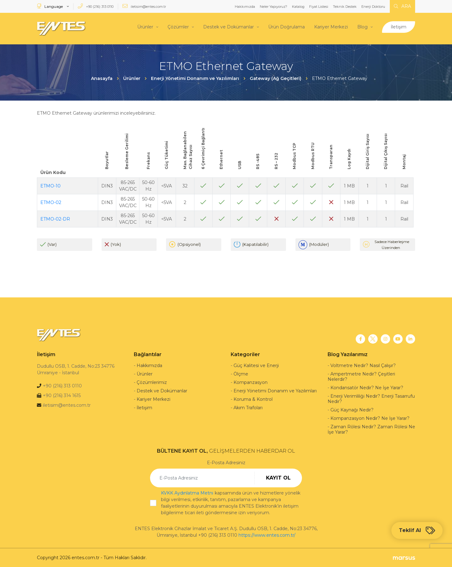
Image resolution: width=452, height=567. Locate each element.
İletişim (398, 26)
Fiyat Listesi (318, 6)
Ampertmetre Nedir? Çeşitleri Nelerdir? (361, 376)
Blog (362, 26)
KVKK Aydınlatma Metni (187, 492)
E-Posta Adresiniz (226, 462)
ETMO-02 (50, 202)
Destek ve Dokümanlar (228, 26)
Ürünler (145, 26)
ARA (402, 6)
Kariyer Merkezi (331, 26)
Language (50, 6)
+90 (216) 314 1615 (62, 395)
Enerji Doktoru (373, 6)
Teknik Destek (345, 6)
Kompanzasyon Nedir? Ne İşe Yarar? (369, 418)
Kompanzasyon (251, 382)
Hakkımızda (245, 6)
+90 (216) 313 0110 (95, 6)
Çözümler (178, 26)
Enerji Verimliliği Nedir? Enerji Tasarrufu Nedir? (371, 398)
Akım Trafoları (248, 407)
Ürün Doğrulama (286, 26)
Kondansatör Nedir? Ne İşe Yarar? (366, 387)
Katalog (298, 6)
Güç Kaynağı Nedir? (352, 409)
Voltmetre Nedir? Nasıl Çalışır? (363, 365)
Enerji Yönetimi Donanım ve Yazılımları (275, 390)
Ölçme (241, 373)
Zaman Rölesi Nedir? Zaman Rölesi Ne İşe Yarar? (371, 429)
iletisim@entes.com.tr (144, 6)
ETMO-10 (50, 185)
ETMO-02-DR (55, 218)
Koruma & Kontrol (253, 399)
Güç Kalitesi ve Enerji (256, 365)
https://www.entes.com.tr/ (267, 535)
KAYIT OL (278, 477)
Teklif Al (417, 530)
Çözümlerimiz (152, 382)
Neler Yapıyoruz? (273, 6)
